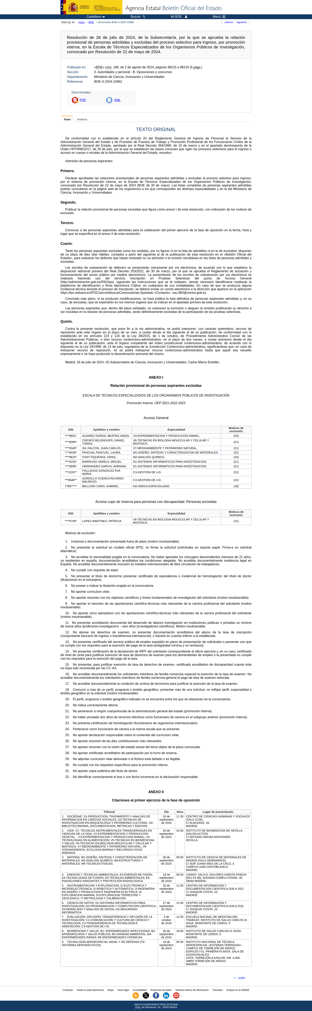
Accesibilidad (140, 990)
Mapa (111, 990)
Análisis (82, 119)
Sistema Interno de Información (192, 990)
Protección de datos (161, 990)
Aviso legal (123, 990)
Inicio (82, 22)
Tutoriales (218, 990)
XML (117, 100)
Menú (219, 16)
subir (241, 978)
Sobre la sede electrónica (90, 990)
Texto (67, 119)
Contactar (68, 990)
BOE (91, 22)
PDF (83, 100)
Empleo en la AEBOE (238, 990)
